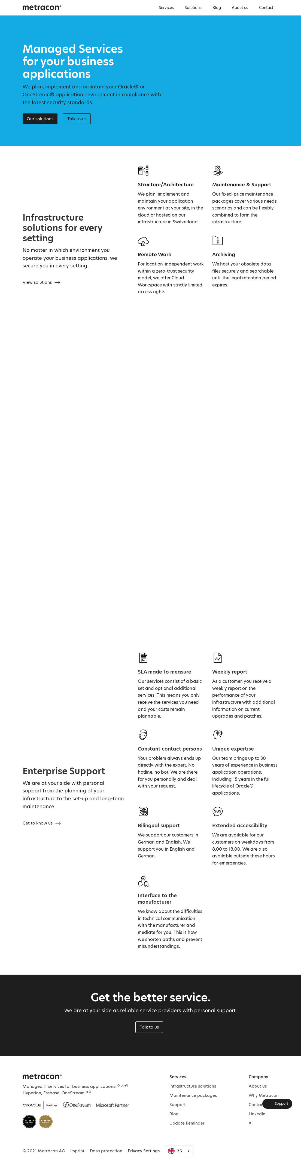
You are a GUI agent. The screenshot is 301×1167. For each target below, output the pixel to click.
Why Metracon (264, 1095)
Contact (266, 7)
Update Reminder (187, 1123)
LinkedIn (257, 1114)
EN (175, 1151)
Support (177, 1104)
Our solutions (40, 119)
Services (166, 7)
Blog (216, 7)
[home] (42, 7)
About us (240, 7)
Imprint (77, 1151)
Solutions (193, 7)
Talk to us (149, 1027)
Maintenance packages (193, 1095)
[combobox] (179, 1151)
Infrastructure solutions (192, 1086)
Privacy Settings (144, 1151)
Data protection (106, 1151)
